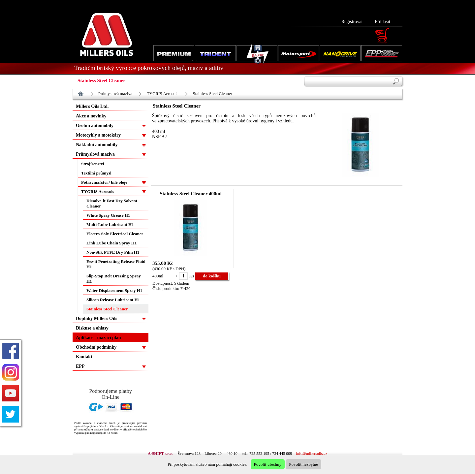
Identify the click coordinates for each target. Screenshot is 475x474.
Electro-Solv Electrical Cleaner (114, 233)
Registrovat (352, 21)
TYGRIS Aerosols (162, 93)
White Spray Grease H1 (108, 215)
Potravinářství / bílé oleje (104, 182)
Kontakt (84, 356)
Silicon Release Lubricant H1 (113, 299)
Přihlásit (382, 21)
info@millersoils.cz (311, 453)
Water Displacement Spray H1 (114, 290)
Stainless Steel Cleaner (212, 93)
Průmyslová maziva (115, 93)
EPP (80, 366)
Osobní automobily (94, 125)
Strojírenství (92, 163)
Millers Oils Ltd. (92, 106)
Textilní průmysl (96, 173)
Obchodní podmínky (96, 347)
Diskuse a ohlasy (92, 328)
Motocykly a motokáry (98, 135)
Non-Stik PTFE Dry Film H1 (112, 252)
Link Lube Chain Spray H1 (111, 242)
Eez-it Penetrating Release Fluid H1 (115, 264)
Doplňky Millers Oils (96, 318)
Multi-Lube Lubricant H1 (110, 224)
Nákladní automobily (96, 144)
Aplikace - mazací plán (98, 337)
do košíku (212, 275)
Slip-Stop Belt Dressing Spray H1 (113, 278)
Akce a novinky (91, 115)
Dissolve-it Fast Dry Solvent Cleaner (111, 203)
